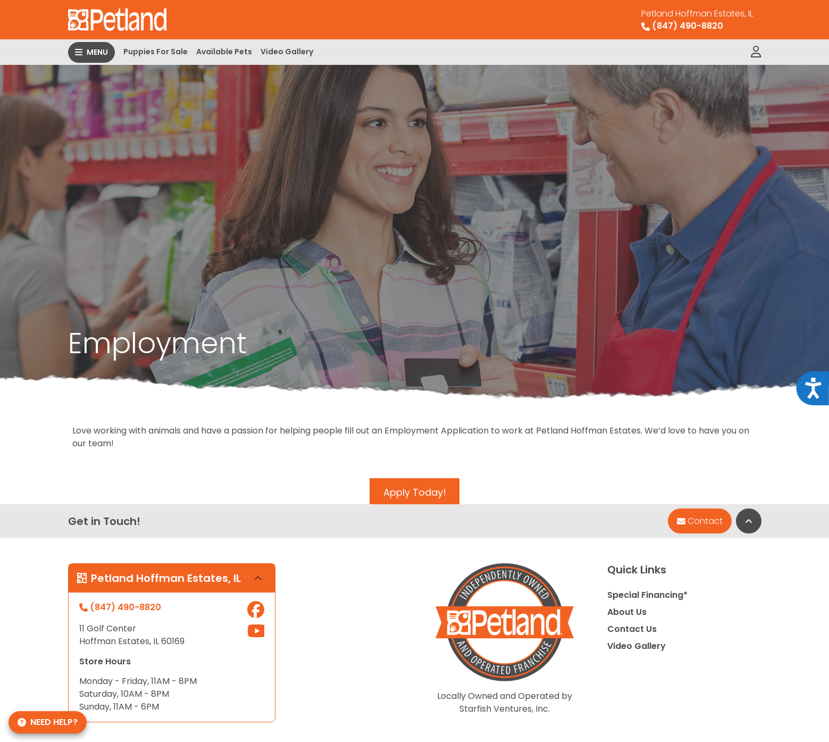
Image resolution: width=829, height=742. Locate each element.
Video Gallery (287, 51)
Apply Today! (414, 492)
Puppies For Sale (155, 51)
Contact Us (632, 629)
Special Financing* (647, 595)
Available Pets (224, 51)
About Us (627, 612)
